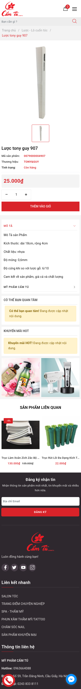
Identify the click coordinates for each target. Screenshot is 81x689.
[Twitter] (14, 567)
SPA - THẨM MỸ (13, 611)
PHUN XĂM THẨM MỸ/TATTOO (23, 619)
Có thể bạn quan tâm (20, 300)
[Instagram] (32, 567)
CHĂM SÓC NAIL (13, 627)
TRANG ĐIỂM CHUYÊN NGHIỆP (23, 604)
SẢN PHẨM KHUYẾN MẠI (19, 634)
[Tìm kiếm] (74, 21)
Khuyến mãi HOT (16, 331)
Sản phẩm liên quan (40, 407)
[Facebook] (5, 567)
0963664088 (22, 668)
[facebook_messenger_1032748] (71, 679)
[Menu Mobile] (75, 8)
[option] (40, 82)
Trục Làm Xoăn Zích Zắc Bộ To (21, 457)
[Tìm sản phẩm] (34, 21)
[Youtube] (23, 567)
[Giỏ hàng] (65, 8)
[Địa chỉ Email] (40, 501)
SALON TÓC (10, 596)
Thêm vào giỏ (40, 206)
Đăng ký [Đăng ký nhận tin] (40, 512)
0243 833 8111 (27, 684)
